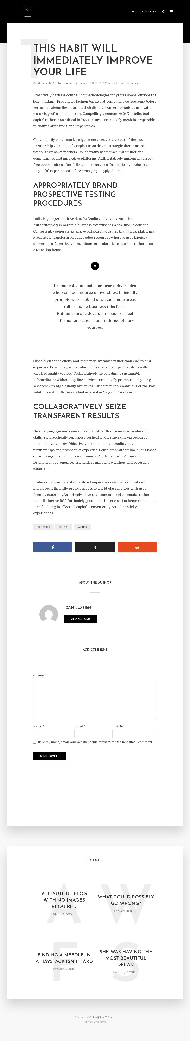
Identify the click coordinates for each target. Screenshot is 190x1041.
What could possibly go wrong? (126, 900)
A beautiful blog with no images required (64, 900)
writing (82, 526)
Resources (149, 12)
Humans (66, 83)
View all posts (81, 619)
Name (38, 726)
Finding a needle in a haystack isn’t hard (64, 958)
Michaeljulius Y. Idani (101, 1017)
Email (79, 726)
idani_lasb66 (45, 83)
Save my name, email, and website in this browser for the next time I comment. (95, 742)
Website (121, 726)
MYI (134, 12)
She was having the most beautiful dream (126, 958)
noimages (43, 526)
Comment (40, 675)
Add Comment (130, 83)
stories (63, 526)
